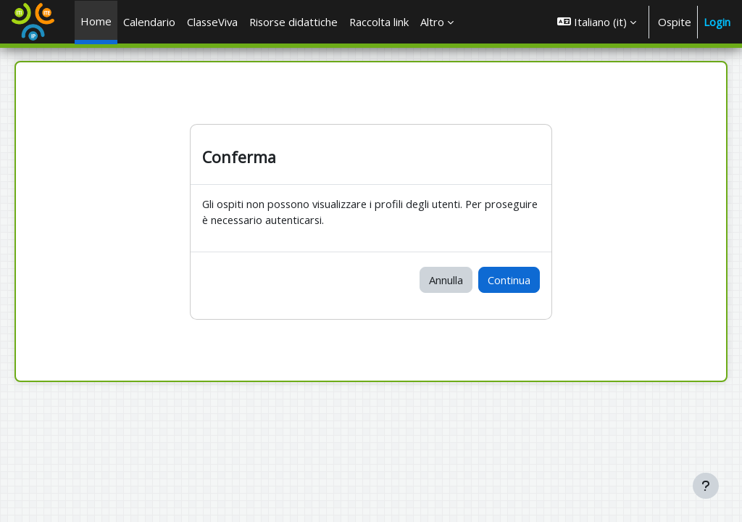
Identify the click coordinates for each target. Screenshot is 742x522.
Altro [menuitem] (432, 21)
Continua (509, 280)
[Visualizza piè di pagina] (706, 486)
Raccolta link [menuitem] (379, 21)
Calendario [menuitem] (149, 21)
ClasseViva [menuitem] (212, 21)
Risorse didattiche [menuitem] (293, 21)
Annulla (446, 280)
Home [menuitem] (96, 21)
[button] (597, 22)
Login (717, 21)
